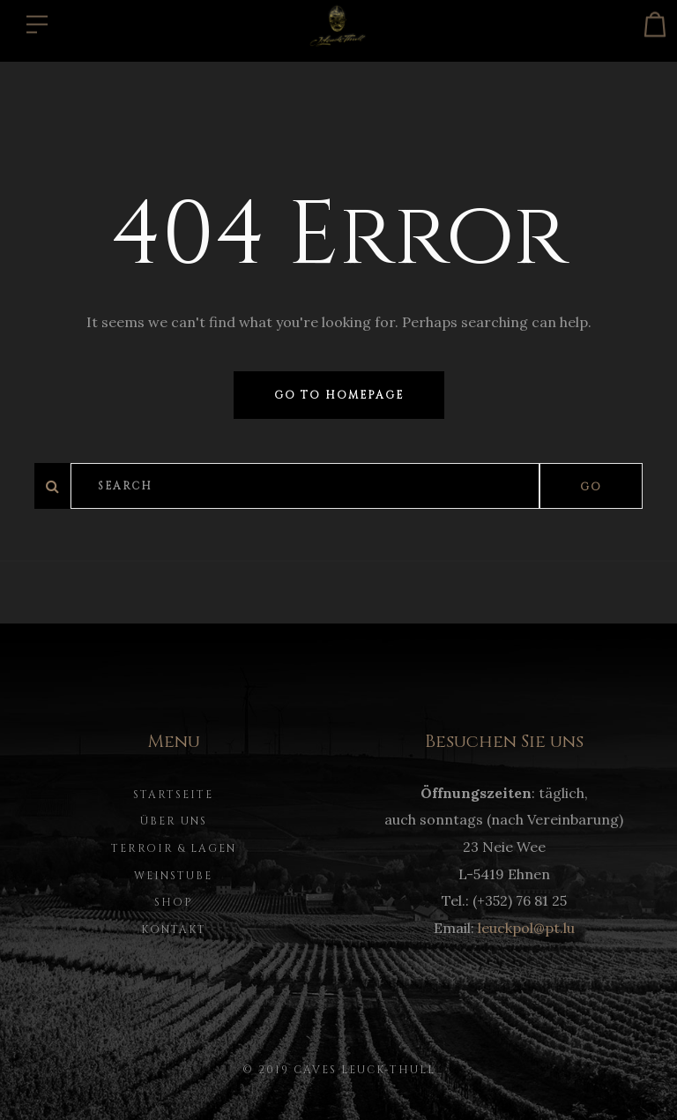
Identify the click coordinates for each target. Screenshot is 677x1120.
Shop (173, 902)
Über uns (173, 821)
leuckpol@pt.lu (526, 928)
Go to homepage (339, 395)
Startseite (173, 795)
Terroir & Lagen (173, 848)
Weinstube (173, 876)
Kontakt (173, 929)
